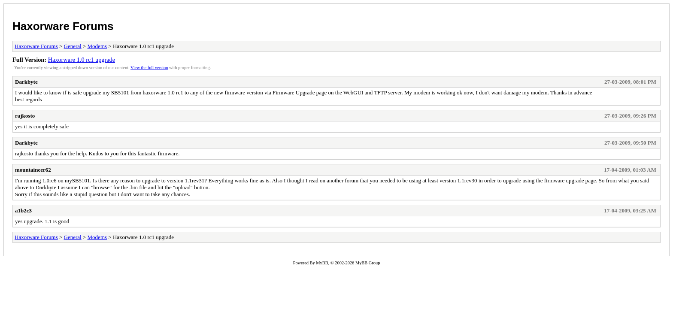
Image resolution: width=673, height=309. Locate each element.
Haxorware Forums (63, 26)
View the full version (149, 67)
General (73, 46)
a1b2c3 (23, 210)
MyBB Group (367, 263)
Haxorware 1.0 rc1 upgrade (81, 59)
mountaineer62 (33, 170)
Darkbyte (26, 82)
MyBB (322, 263)
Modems (97, 46)
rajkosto (25, 115)
